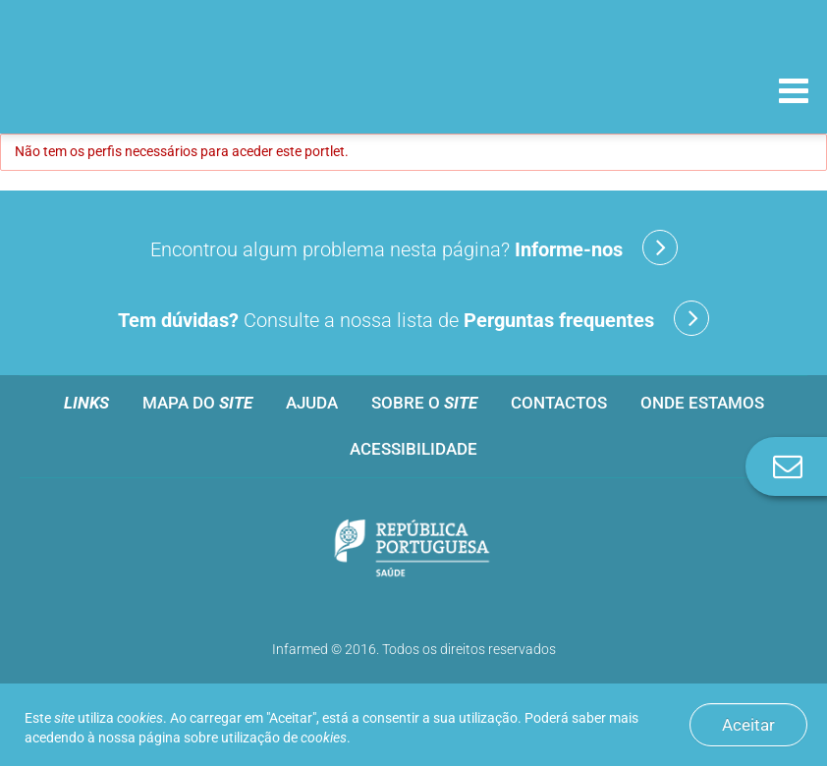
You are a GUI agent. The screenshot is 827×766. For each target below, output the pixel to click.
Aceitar (748, 725)
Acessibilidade (413, 449)
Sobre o (424, 402)
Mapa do (197, 402)
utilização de (284, 737)
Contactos (559, 402)
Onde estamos (702, 402)
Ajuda (312, 402)
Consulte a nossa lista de (413, 318)
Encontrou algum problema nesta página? (414, 247)
